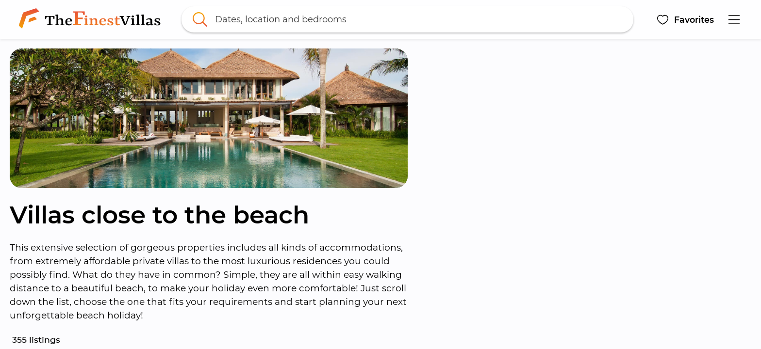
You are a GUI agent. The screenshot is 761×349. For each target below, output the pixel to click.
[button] (685, 19)
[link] (92, 19)
